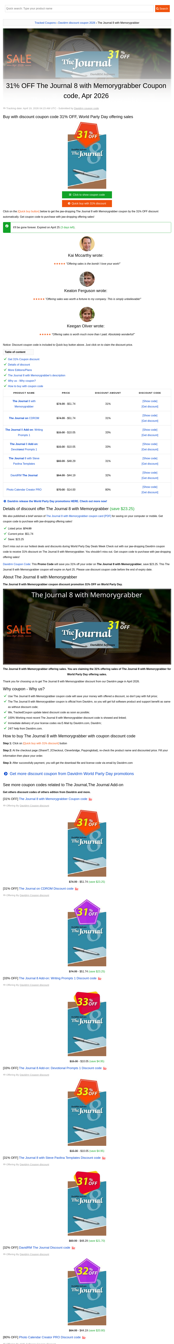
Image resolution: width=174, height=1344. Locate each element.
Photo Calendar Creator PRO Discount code (50, 1337)
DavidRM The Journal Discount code (44, 1247)
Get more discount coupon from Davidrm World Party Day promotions (68, 773)
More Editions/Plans (20, 370)
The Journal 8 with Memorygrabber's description (36, 375)
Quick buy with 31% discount (86, 203)
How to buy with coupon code (25, 386)
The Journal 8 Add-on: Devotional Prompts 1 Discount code (60, 1068)
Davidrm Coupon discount (34, 805)
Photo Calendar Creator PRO (24, 489)
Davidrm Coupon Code (16, 564)
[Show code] (150, 401)
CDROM (24, 418)
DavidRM (24, 475)
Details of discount (19, 364)
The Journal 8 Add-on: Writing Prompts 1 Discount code (57, 978)
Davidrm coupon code (86, 108)
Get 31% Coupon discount (24, 359)
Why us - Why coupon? (22, 380)
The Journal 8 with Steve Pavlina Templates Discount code (60, 1157)
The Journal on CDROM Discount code (46, 888)
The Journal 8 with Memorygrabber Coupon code (53, 799)
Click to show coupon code (86, 194)
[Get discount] (150, 406)
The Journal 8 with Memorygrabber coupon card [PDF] (78, 516)
